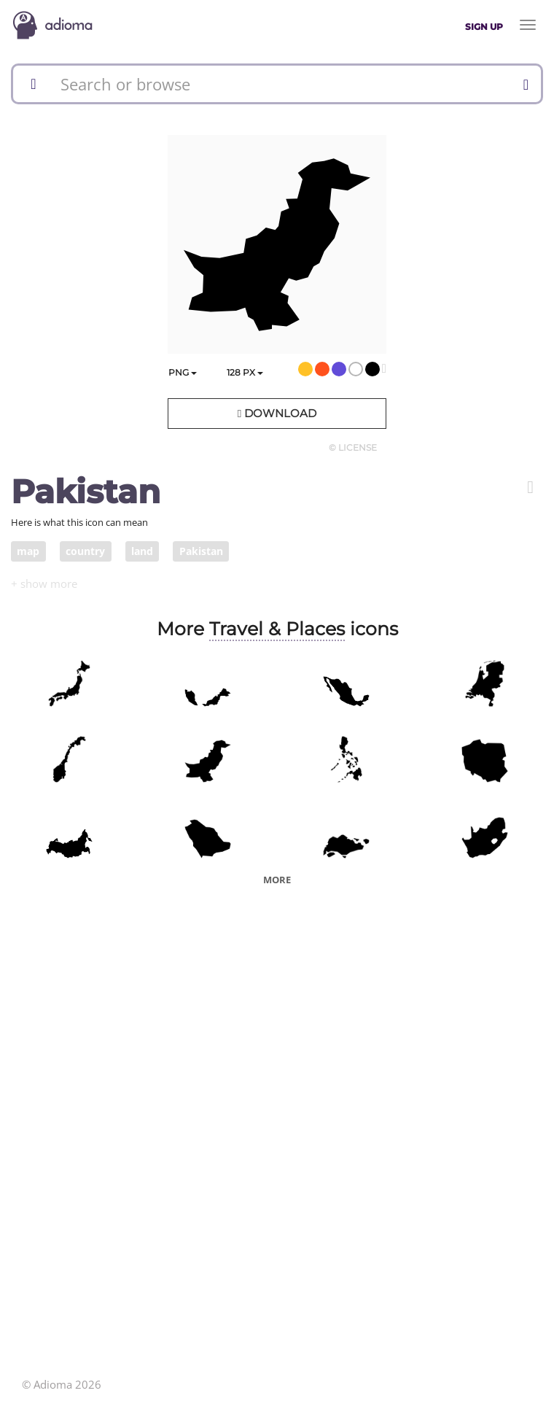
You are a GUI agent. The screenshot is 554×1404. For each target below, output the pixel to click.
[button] (530, 487)
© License (353, 447)
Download (277, 413)
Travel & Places (277, 629)
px (245, 372)
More (277, 879)
